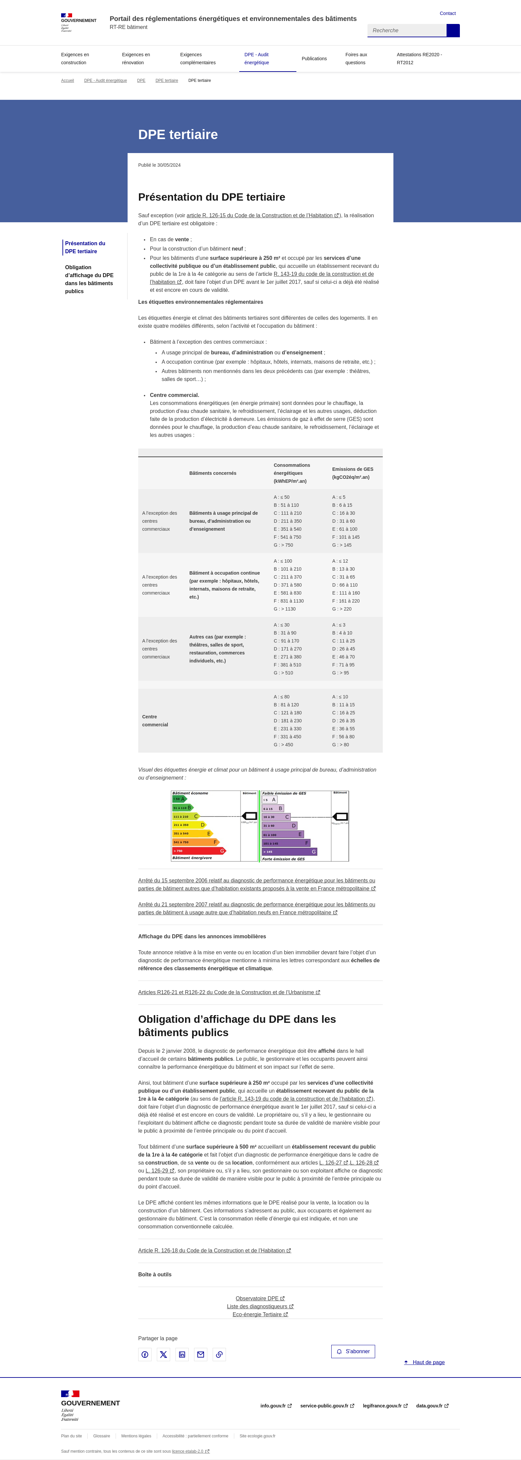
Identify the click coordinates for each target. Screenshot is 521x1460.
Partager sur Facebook (145, 1354)
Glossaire (101, 1436)
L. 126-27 (330, 1163)
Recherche (453, 30)
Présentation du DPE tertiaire (85, 247)
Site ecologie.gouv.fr (257, 1436)
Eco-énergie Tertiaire (257, 1314)
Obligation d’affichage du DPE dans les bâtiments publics (89, 279)
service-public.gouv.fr (324, 1405)
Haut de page (428, 1362)
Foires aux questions (356, 58)
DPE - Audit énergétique (257, 58)
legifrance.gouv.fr (382, 1405)
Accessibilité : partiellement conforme (195, 1436)
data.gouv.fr (429, 1405)
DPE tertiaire (167, 80)
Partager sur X (163, 1354)
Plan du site (71, 1436)
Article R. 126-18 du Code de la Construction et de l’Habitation (211, 1250)
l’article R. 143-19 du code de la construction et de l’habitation (292, 1099)
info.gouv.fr (273, 1405)
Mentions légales (136, 1436)
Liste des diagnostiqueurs (257, 1306)
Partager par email (200, 1354)
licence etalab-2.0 (187, 1451)
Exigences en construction (75, 58)
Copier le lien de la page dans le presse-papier (219, 1354)
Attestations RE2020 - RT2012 (419, 58)
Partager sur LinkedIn (182, 1354)
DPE (141, 80)
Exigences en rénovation (136, 58)
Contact (448, 13)
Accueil (67, 80)
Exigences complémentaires (198, 58)
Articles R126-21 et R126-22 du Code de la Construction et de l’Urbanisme (226, 992)
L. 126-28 (361, 1163)
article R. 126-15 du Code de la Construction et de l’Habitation (260, 215)
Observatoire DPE (257, 1298)
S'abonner (353, 1351)
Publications (314, 58)
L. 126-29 (157, 1171)
